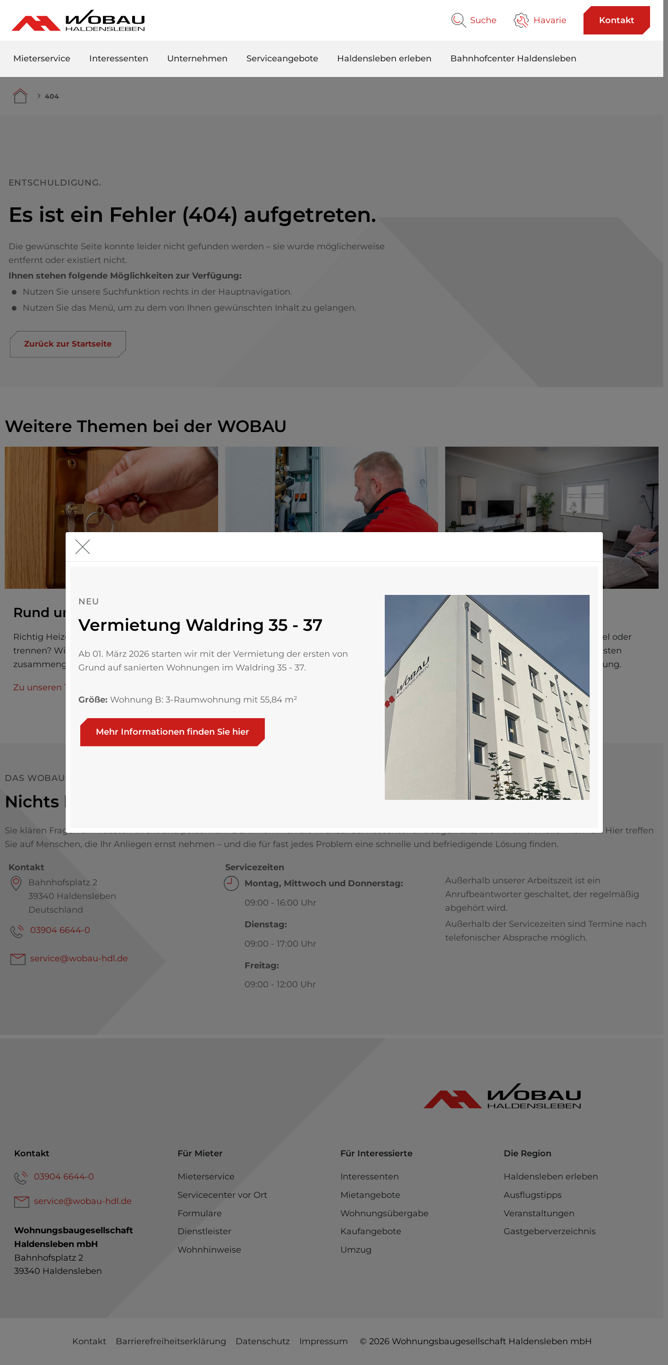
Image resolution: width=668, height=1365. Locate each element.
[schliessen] (85, 547)
